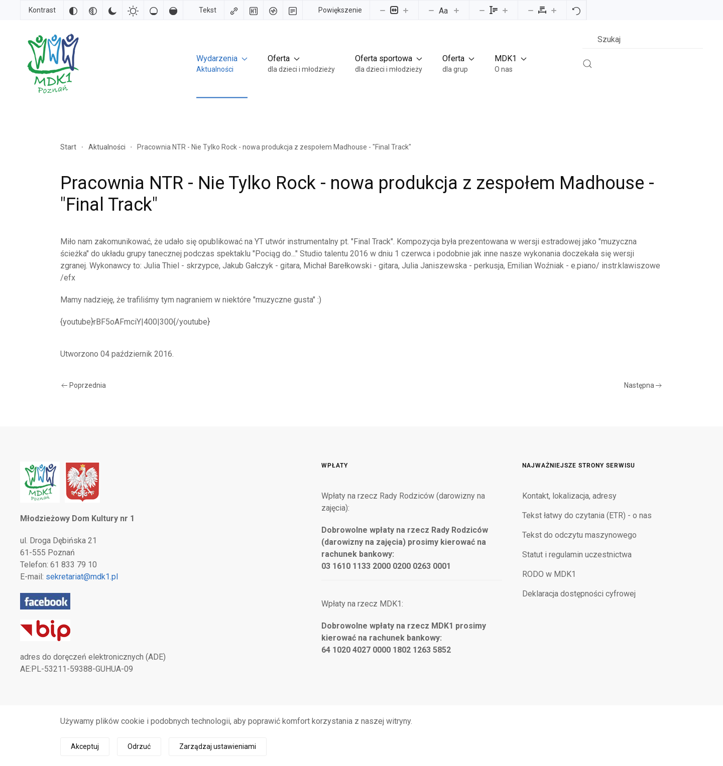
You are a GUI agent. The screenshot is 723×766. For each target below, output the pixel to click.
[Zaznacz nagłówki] (254, 10)
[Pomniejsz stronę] (382, 10)
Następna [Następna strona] (643, 385)
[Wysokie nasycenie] (173, 10)
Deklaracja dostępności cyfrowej (579, 593)
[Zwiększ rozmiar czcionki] (456, 10)
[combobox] (642, 39)
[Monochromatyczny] (93, 10)
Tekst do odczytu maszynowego (579, 535)
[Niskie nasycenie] (154, 10)
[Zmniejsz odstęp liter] (530, 10)
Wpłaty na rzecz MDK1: (362, 603)
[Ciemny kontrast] (112, 10)
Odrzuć (139, 746)
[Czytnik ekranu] (273, 10)
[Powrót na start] (52, 63)
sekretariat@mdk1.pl (82, 576)
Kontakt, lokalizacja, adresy (569, 496)
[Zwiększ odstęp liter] (553, 10)
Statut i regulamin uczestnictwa (577, 554)
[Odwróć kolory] (73, 10)
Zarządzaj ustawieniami (217, 746)
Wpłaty (334, 465)
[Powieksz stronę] (405, 10)
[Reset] (576, 10)
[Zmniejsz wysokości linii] (482, 10)
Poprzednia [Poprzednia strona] (83, 385)
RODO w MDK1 (549, 574)
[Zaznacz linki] (234, 10)
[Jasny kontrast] (133, 10)
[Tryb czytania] (293, 10)
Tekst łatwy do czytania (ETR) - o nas (587, 515)
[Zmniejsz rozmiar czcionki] (431, 10)
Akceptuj (85, 746)
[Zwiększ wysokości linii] (505, 10)
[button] (222, 63)
